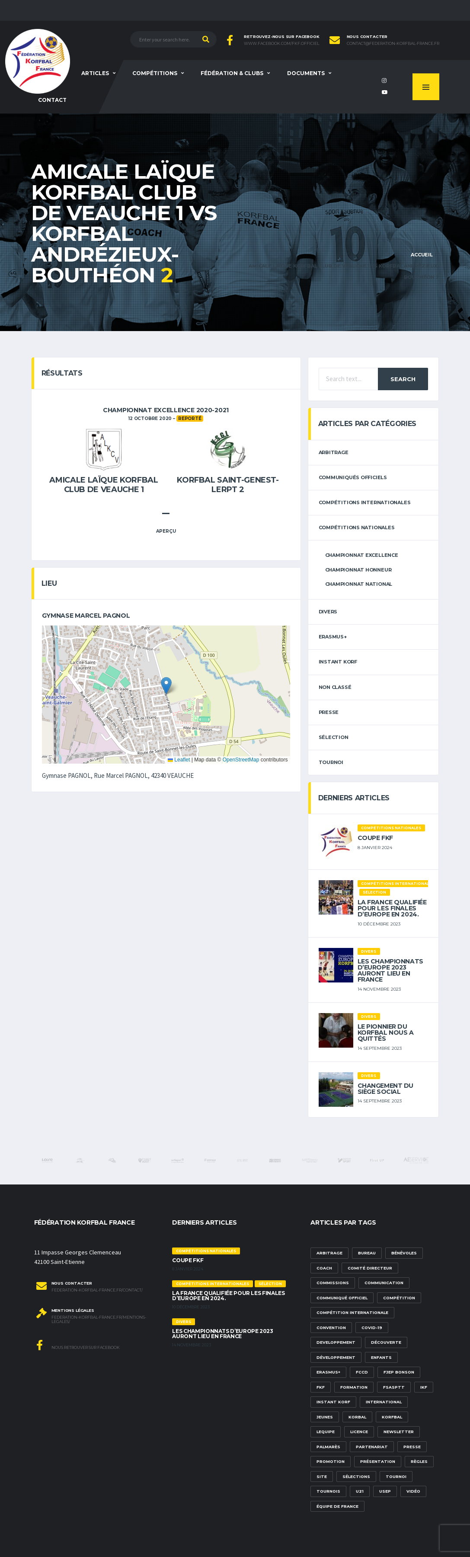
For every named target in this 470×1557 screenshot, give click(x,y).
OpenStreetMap (241, 760)
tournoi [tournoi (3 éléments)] (396, 1476)
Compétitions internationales (365, 502)
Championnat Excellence (361, 555)
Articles (95, 73)
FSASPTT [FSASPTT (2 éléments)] (394, 1387)
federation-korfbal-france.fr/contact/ (97, 1290)
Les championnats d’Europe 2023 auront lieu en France (390, 970)
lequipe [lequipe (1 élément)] (326, 1431)
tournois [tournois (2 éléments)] (328, 1491)
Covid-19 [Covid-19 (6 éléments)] (371, 1327)
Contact (52, 100)
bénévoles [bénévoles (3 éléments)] (404, 1253)
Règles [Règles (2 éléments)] (419, 1461)
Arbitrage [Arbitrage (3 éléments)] (329, 1253)
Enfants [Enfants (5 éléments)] (381, 1357)
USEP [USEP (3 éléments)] (385, 1491)
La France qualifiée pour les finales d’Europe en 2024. (392, 908)
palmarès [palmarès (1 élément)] (328, 1446)
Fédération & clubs (232, 73)
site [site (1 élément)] (322, 1476)
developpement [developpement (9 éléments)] (336, 1342)
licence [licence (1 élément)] (359, 1431)
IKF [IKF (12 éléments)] (423, 1387)
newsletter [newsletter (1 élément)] (399, 1431)
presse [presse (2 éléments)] (412, 1446)
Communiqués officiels (353, 477)
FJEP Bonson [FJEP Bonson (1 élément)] (399, 1372)
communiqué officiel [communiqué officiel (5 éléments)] (342, 1297)
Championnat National (359, 584)
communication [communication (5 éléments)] (383, 1282)
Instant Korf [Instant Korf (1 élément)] (333, 1401)
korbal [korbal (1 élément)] (357, 1417)
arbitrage (334, 452)
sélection (334, 737)
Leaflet (179, 760)
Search (403, 379)
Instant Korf (338, 662)
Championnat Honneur (358, 570)
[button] (166, 686)
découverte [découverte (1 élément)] (386, 1342)
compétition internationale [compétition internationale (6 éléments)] (352, 1312)
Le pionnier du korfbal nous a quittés (386, 1032)
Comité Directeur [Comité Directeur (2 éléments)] (370, 1268)
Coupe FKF (375, 838)
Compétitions (154, 73)
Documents (306, 73)
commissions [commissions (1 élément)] (333, 1282)
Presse (329, 712)
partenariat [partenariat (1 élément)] (372, 1446)
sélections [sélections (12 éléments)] (356, 1476)
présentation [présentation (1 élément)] (377, 1461)
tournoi (331, 762)
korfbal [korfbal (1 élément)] (392, 1417)
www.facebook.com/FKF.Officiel (281, 43)
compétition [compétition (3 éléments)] (399, 1297)
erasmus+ (333, 637)
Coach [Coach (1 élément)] (324, 1268)
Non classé (335, 687)
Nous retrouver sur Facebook (78, 1345)
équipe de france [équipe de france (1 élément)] (337, 1506)
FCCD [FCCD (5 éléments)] (362, 1372)
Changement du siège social (386, 1089)
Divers (328, 612)
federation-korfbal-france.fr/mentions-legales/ (98, 1319)
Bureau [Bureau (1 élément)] (367, 1253)
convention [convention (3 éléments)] (331, 1327)
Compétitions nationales (357, 527)
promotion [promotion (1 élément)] (331, 1461)
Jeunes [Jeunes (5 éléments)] (325, 1417)
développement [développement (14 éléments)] (336, 1357)
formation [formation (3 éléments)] (354, 1387)
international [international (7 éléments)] (384, 1401)
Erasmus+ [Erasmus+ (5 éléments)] (328, 1372)
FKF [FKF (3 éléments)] (321, 1387)
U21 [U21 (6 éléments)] (360, 1491)
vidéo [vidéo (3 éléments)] (413, 1491)
